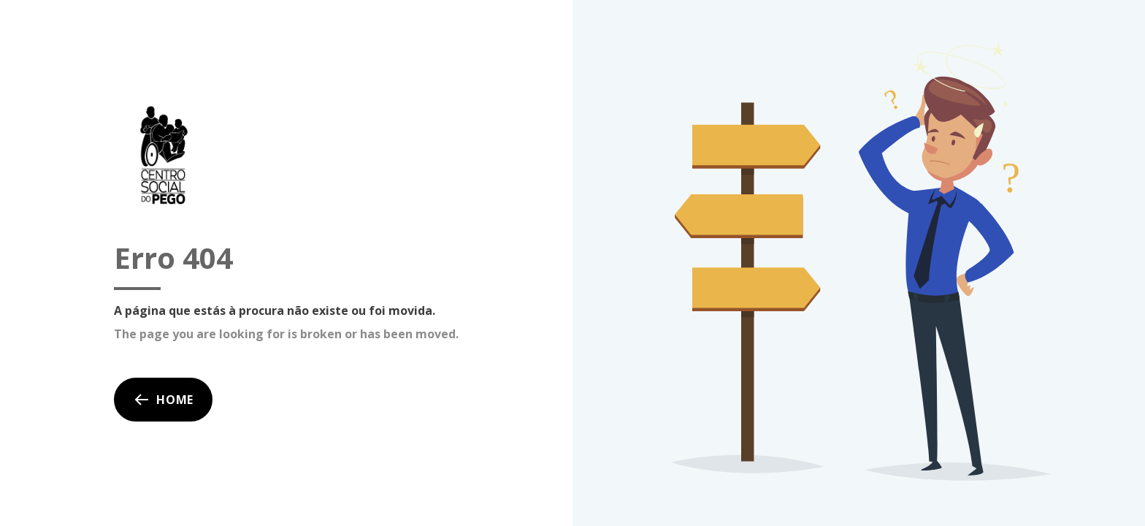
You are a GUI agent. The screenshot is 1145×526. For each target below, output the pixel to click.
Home (163, 399)
